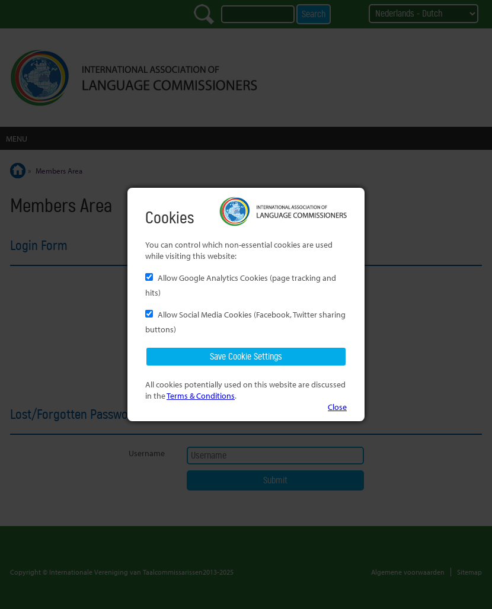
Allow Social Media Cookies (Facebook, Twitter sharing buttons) (245, 322)
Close (337, 406)
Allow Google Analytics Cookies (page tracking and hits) (240, 285)
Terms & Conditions (201, 395)
